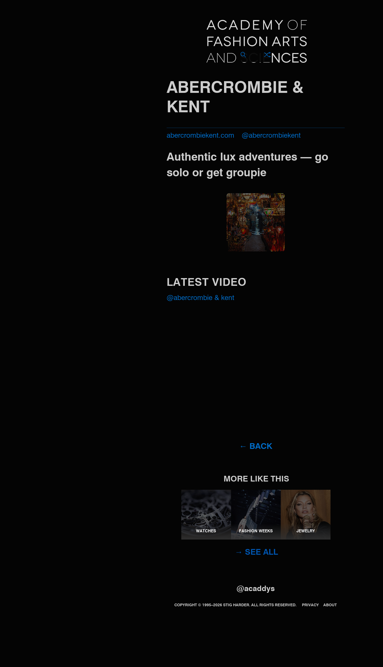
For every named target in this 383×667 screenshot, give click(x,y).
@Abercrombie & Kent (200, 298)
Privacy (310, 605)
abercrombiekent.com (200, 135)
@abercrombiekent (271, 135)
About (330, 605)
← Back (255, 447)
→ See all (256, 552)
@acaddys (256, 589)
